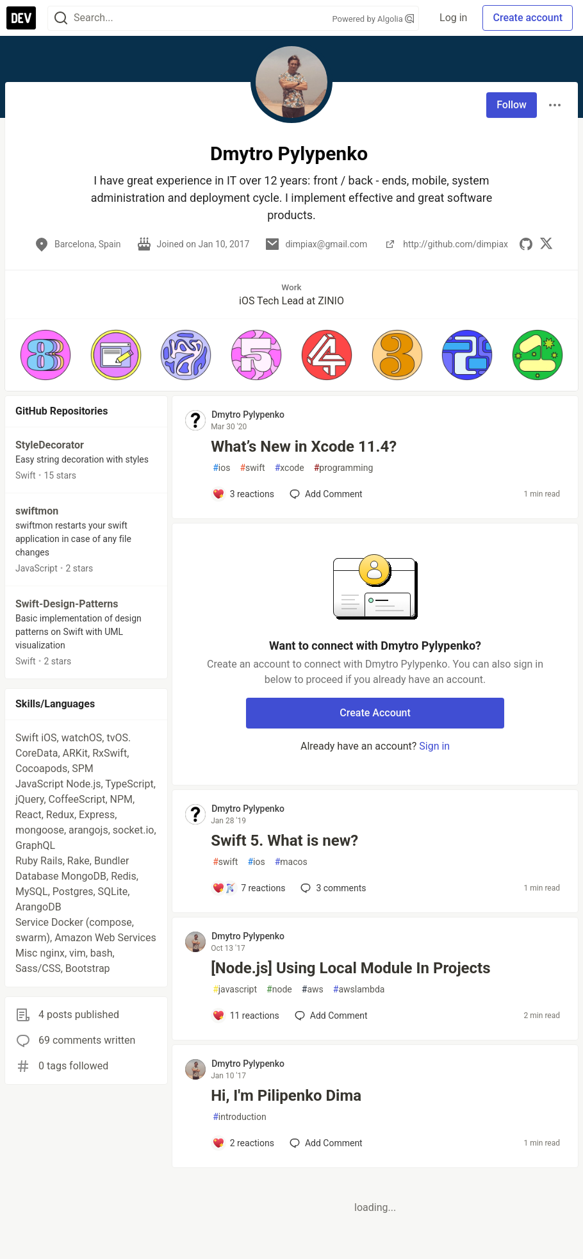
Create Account (375, 713)
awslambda (359, 989)
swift (252, 468)
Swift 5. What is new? (284, 841)
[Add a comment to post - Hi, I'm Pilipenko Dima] (243, 1143)
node (279, 989)
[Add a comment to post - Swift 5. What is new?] (248, 888)
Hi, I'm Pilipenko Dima (286, 1096)
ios (221, 468)
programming (344, 468)
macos (291, 862)
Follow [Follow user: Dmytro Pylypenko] (512, 105)
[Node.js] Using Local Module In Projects (350, 968)
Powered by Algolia (374, 19)
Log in (453, 18)
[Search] (61, 18)
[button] (45, 355)
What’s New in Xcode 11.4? (304, 447)
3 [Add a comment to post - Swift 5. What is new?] (332, 888)
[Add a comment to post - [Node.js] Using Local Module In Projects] (245, 1015)
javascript (235, 989)
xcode (289, 468)
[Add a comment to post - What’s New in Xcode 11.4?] (243, 494)
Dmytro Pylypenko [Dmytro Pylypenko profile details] (247, 414)
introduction (240, 1117)
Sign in (434, 746)
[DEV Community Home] (21, 18)
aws (313, 989)
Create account (527, 18)
